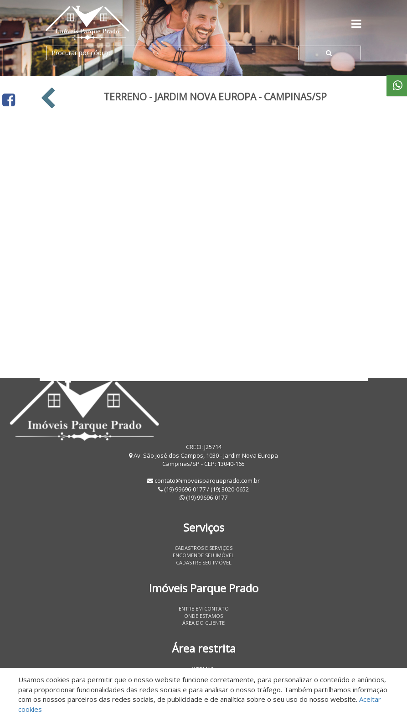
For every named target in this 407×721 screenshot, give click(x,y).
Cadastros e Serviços (203, 547)
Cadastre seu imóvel (204, 562)
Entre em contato (204, 608)
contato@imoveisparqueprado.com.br (207, 480)
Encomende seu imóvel (203, 555)
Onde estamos (203, 615)
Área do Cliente (203, 622)
